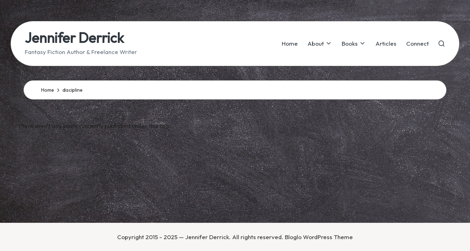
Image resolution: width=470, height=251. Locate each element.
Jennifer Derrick (74, 37)
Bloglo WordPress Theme (319, 237)
